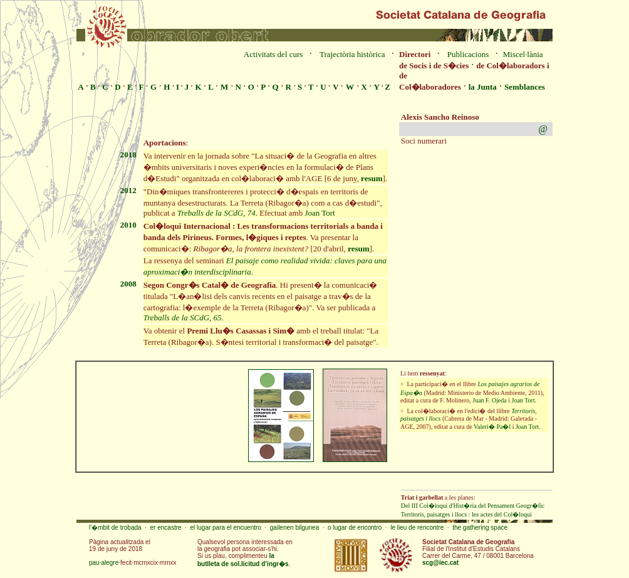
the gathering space (479, 527)
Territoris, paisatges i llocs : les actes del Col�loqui (466, 514)
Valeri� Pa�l (492, 426)
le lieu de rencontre (417, 527)
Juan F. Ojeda (489, 400)
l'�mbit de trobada (115, 527)
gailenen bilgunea (294, 527)
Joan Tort (319, 213)
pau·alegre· (104, 562)
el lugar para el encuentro (225, 527)
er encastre (166, 527)
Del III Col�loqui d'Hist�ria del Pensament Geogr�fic (473, 505)
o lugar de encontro (355, 527)
